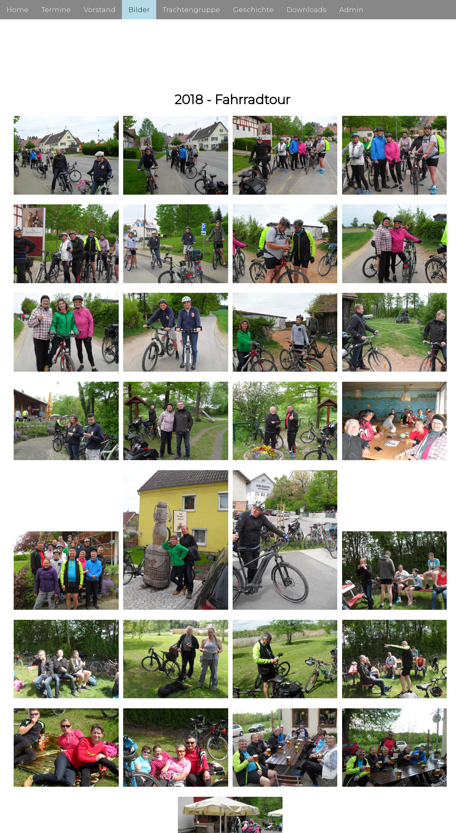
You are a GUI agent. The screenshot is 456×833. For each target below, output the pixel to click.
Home (17, 10)
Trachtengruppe (191, 10)
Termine (56, 10)
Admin (351, 10)
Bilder (139, 10)
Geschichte (253, 10)
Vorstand (100, 10)
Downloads (306, 10)
